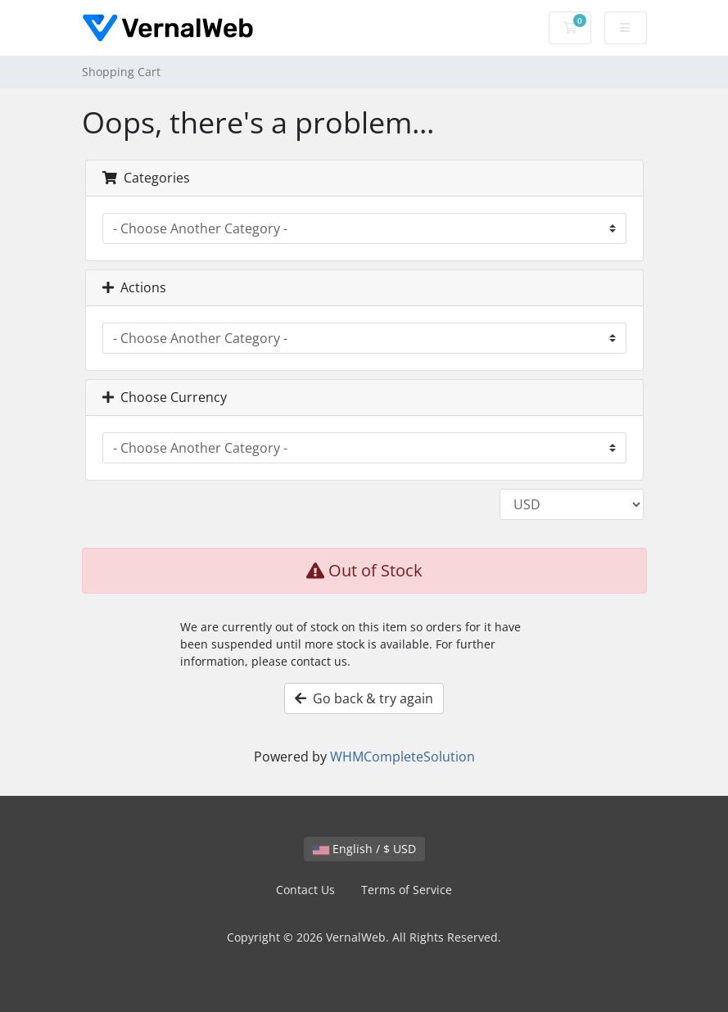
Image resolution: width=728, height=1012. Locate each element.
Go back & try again (364, 698)
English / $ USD (364, 848)
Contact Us (305, 889)
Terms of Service (406, 889)
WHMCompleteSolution (402, 757)
